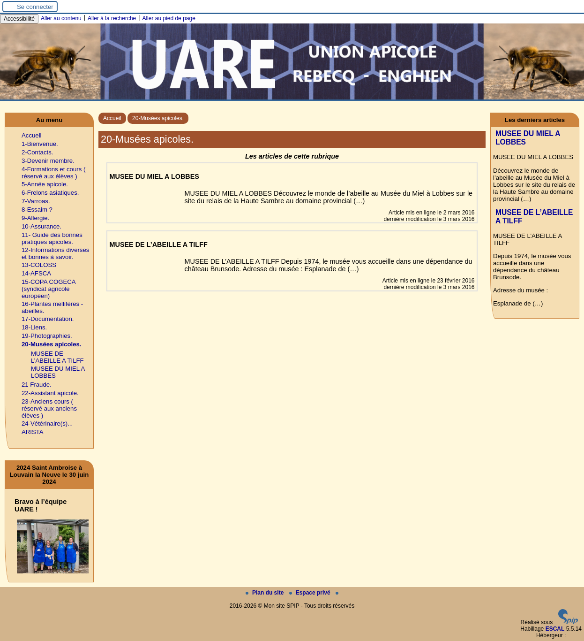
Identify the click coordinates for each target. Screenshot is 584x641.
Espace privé (310, 592)
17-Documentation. (48, 318)
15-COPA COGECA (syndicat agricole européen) (48, 288)
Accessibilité (19, 18)
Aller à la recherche (112, 18)
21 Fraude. (37, 384)
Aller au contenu (61, 18)
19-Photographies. (47, 335)
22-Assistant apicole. (50, 393)
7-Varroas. (36, 201)
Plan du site (265, 592)
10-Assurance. (41, 226)
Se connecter (35, 6)
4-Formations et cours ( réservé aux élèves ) (53, 173)
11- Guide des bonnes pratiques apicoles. (52, 238)
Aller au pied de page (168, 18)
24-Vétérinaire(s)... (47, 423)
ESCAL (555, 629)
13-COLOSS (39, 264)
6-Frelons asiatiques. (50, 192)
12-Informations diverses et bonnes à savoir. (55, 253)
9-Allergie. (35, 217)
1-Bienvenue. (40, 143)
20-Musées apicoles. (158, 118)
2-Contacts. (37, 152)
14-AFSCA (36, 273)
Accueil (112, 118)
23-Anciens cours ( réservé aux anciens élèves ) (49, 408)
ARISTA (33, 431)
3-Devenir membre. (48, 160)
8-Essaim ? (37, 209)
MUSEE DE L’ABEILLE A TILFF (57, 357)
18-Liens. (34, 327)
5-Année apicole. (45, 184)
